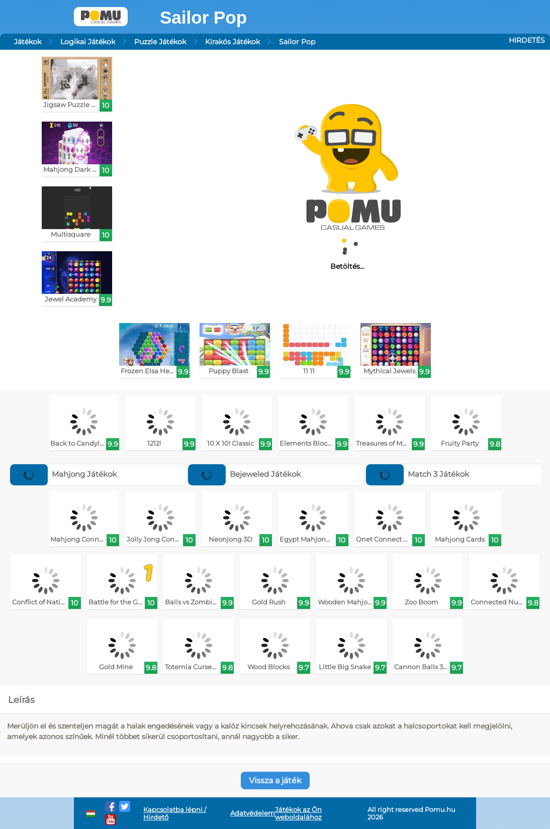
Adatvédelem (252, 813)
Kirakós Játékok (232, 41)
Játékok (27, 41)
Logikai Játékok (87, 41)
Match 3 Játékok (418, 474)
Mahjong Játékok (63, 474)
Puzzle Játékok (160, 41)
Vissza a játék (275, 780)
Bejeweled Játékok (244, 474)
